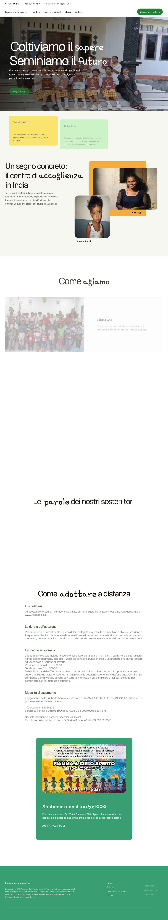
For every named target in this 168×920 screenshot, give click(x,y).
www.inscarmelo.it (33, 895)
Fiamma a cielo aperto (16, 12)
